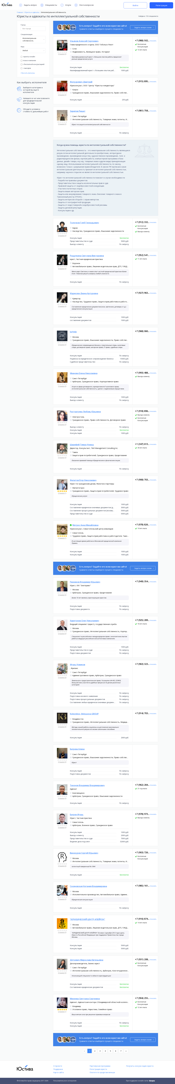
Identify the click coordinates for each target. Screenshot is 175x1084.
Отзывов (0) (62, 54)
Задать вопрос (28, 5)
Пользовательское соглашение (64, 1081)
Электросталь (78, 417)
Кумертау (76, 298)
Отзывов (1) (62, 493)
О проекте (57, 1066)
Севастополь (78, 533)
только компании (28, 60)
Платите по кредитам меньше (102, 1072)
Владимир (76, 1006)
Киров (75, 228)
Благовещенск (78, 793)
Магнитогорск (78, 488)
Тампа (75, 452)
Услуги (66, 5)
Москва (75, 337)
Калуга (75, 89)
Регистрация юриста (98, 1069)
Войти (135, 5)
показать (153, 41)
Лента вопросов (84, 5)
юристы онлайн (28, 57)
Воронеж (76, 263)
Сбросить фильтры (28, 73)
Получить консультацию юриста (139, 1066)
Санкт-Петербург (79, 116)
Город (23, 25)
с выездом (26, 68)
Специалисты (49, 5)
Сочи (74, 49)
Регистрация (161, 5)
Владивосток (78, 719)
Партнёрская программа (100, 1066)
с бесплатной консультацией (32, 64)
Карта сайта (58, 1072)
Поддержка (58, 1069)
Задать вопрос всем (144, 27)
